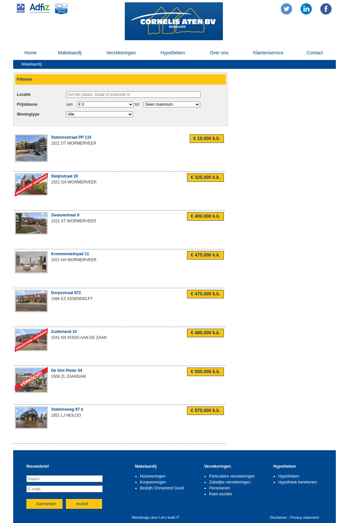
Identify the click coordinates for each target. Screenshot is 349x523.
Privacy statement (304, 517)
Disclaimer (278, 517)
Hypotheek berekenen (297, 482)
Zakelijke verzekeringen (230, 482)
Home (30, 52)
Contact (315, 52)
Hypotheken (172, 52)
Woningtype (28, 114)
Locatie (24, 94)
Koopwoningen (153, 482)
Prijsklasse (27, 104)
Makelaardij (70, 52)
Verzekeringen (121, 52)
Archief (82, 504)
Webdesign (141, 517)
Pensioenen (219, 488)
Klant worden (220, 494)
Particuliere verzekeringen (232, 476)
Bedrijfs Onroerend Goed (162, 488)
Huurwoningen (152, 476)
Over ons (219, 52)
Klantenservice (268, 52)
